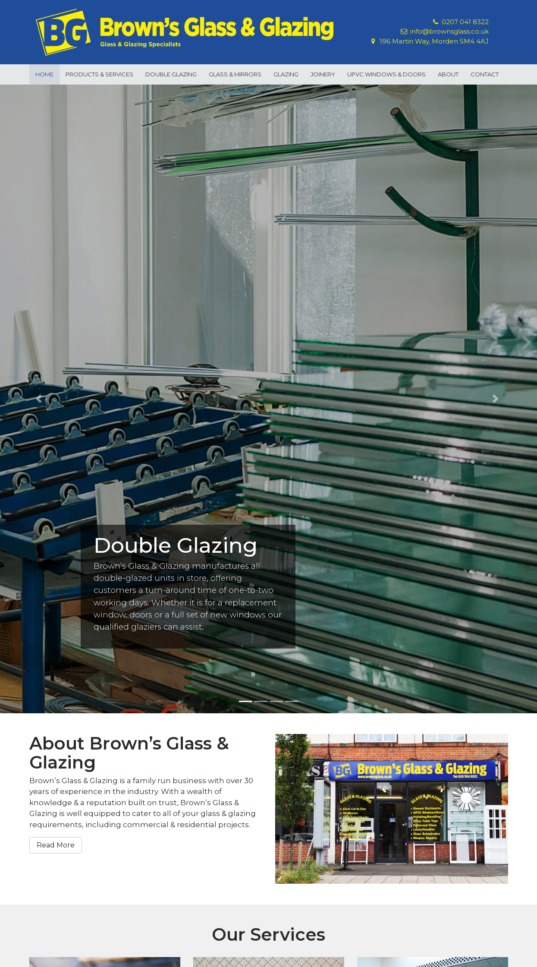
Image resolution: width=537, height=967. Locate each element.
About (448, 74)
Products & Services (99, 74)
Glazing (285, 74)
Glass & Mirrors (235, 74)
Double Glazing (171, 74)
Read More (56, 845)
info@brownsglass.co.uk (449, 31)
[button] (40, 399)
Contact (485, 74)
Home (44, 74)
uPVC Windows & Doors (386, 74)
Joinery (323, 74)
